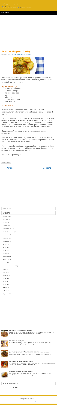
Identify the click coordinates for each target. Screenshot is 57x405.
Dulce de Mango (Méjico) (16, 340)
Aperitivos (13, 54)
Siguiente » (48, 168)
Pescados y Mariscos (9, 266)
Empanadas (6, 235)
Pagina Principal (5, 13)
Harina (4, 250)
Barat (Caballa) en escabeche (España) (21, 361)
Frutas (4, 247)
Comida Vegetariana (8, 232)
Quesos (5, 275)
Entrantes (5, 241)
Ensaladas (6, 238)
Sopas (4, 284)
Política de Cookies (25, 401)
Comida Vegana (21, 54)
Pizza (4, 269)
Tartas (4, 287)
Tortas (4, 291)
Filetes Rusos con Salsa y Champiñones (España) (24, 351)
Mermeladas (6, 259)
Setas (4, 281)
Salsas (4, 278)
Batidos (5, 222)
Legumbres (6, 256)
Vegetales (28, 54)
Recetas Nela (10, 3)
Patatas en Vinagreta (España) (15, 51)
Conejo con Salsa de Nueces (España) (20, 330)
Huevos (5, 253)
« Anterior (9, 168)
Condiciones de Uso (42, 401)
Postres (5, 272)
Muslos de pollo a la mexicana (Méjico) (21, 371)
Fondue (5, 244)
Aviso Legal (34, 401)
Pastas (4, 263)
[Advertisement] (28, 32)
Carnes (5, 225)
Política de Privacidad (15, 401)
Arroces (5, 219)
